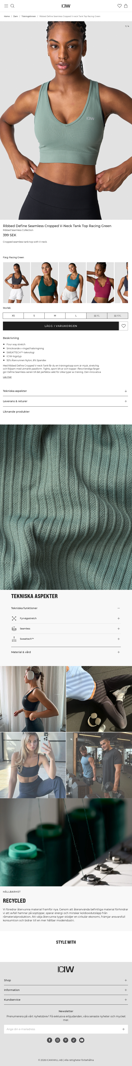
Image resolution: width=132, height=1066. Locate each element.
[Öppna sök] (12, 6)
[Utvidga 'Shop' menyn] (66, 980)
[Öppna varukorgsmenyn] (126, 6)
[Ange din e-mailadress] (61, 1029)
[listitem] (16, 282)
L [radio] (76, 315)
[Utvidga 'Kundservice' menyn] (66, 999)
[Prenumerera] (123, 1029)
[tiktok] (73, 1040)
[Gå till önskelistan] (119, 6)
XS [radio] (13, 315)
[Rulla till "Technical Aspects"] (65, 391)
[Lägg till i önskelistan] (123, 326)
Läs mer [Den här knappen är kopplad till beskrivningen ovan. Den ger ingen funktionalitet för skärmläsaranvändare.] (7, 377)
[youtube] (81, 1040)
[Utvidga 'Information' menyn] (66, 990)
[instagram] (57, 1040)
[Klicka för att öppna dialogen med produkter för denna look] (33, 699)
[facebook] (49, 1040)
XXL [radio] (117, 315)
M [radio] (55, 315)
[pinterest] (65, 1040)
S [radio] (34, 315)
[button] (65, 401)
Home (7, 16)
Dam (15, 16)
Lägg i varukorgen (61, 326)
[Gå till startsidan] (66, 6)
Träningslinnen (29, 16)
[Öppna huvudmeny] (6, 6)
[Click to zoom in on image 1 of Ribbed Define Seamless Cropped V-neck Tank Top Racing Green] (66, 120)
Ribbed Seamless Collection (18, 230)
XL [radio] (97, 315)
